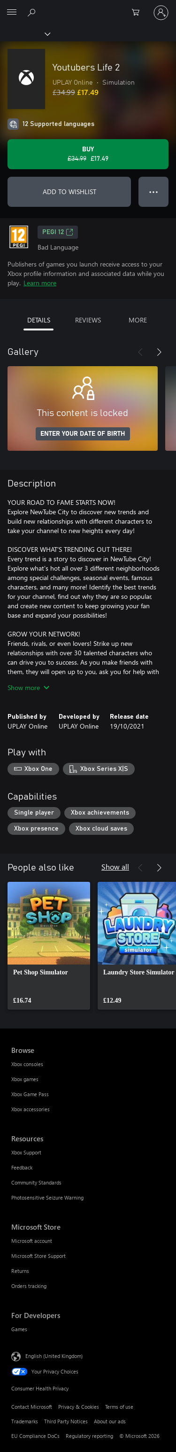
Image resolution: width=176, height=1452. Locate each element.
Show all (115, 866)
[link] (49, 946)
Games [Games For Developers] (19, 1329)
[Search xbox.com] (33, 12)
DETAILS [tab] (38, 319)
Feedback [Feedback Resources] (21, 1167)
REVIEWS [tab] (88, 319)
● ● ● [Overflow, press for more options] (153, 191)
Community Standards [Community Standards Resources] (36, 1182)
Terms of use (119, 1407)
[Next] (159, 352)
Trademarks (24, 1421)
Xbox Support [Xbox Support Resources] (26, 1152)
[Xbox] (24, 33)
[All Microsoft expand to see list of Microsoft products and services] (11, 12)
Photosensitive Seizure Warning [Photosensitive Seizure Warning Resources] (47, 1197)
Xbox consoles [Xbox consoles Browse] (27, 1064)
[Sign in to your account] (161, 12)
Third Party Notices (66, 1421)
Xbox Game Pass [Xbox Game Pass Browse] (30, 1094)
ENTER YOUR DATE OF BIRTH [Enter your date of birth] (82, 434)
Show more (28, 687)
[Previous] (140, 352)
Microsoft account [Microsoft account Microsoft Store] (31, 1241)
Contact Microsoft (31, 1407)
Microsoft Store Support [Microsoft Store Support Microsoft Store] (38, 1256)
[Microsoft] (88, 7)
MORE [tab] (138, 319)
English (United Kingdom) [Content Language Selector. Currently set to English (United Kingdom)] (54, 1356)
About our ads (110, 1421)
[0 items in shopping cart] (138, 12)
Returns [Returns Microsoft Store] (20, 1271)
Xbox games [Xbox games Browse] (24, 1079)
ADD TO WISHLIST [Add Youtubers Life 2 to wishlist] (69, 191)
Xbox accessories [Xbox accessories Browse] (30, 1109)
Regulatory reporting (89, 1436)
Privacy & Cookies (78, 1407)
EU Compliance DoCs (35, 1436)
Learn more (39, 282)
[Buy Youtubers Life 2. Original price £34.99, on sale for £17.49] (88, 154)
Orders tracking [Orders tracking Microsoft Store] (28, 1286)
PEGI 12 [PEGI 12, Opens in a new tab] (57, 232)
